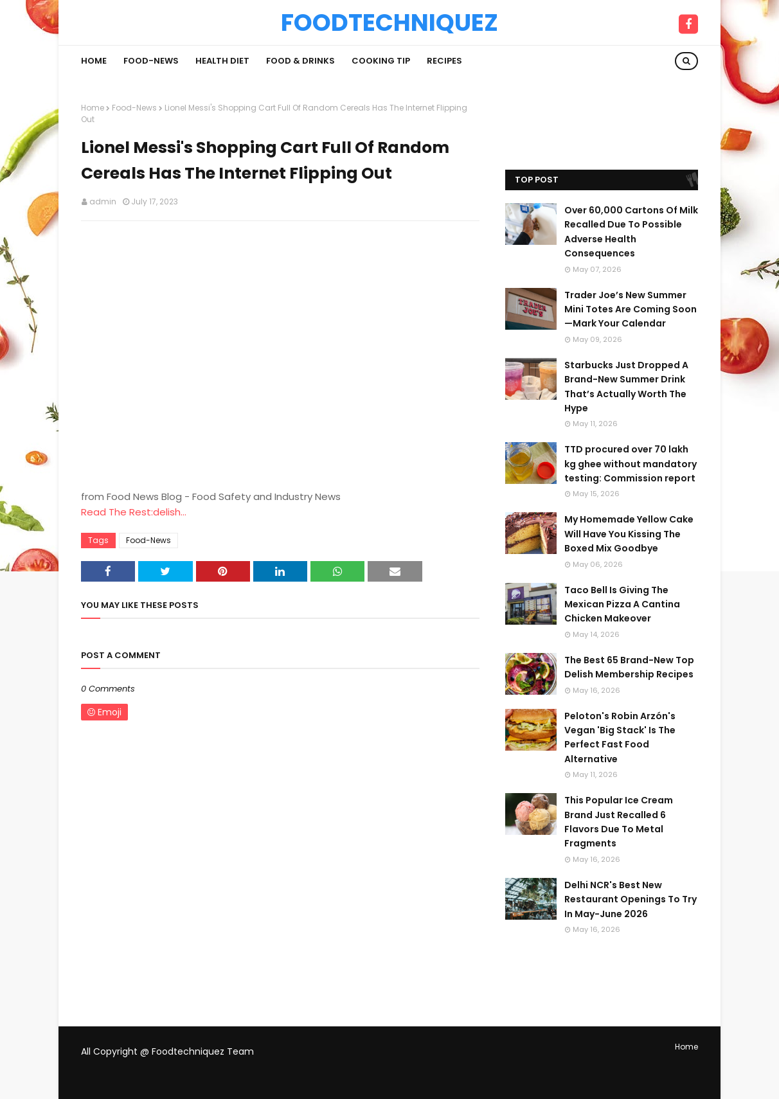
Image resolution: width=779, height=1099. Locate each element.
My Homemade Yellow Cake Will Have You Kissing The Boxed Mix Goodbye (629, 534)
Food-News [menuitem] (151, 61)
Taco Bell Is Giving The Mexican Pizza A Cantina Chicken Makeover (622, 604)
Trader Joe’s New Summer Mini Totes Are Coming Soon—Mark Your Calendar (630, 309)
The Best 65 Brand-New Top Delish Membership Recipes (629, 667)
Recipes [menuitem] (444, 61)
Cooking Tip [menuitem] (381, 61)
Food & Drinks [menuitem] (300, 61)
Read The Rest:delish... (133, 512)
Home (92, 107)
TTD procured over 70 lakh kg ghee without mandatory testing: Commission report (630, 464)
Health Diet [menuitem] (222, 61)
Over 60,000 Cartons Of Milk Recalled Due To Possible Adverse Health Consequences (631, 232)
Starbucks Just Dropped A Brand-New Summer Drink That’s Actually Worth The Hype (626, 387)
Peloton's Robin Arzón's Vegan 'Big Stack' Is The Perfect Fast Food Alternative (620, 737)
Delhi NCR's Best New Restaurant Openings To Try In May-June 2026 (630, 899)
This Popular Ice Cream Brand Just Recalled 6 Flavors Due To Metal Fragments (618, 822)
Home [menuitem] (94, 61)
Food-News (134, 107)
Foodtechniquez (389, 22)
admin (102, 201)
